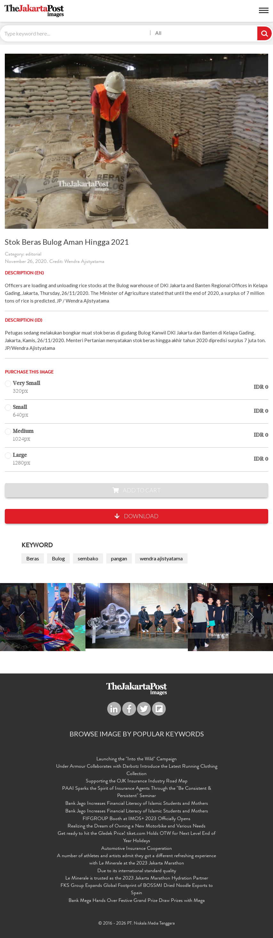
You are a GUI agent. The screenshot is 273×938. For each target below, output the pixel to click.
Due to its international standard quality (136, 871)
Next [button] (251, 617)
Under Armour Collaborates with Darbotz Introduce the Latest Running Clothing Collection (136, 770)
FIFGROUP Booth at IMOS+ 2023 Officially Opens (136, 819)
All (158, 33)
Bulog (58, 558)
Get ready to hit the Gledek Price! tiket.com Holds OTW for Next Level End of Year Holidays (136, 837)
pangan (119, 558)
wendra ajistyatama (161, 558)
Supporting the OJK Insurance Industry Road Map (137, 781)
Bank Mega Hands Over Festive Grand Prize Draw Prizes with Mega (136, 900)
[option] (136, 616)
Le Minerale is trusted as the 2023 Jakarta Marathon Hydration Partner (136, 878)
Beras (32, 558)
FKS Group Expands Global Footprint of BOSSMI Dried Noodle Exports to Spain (136, 889)
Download (136, 515)
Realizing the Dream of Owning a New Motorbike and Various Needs (136, 826)
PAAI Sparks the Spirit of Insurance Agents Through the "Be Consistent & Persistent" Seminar (136, 792)
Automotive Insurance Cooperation (136, 848)
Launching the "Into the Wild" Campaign (136, 759)
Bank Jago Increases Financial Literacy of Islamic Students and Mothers (136, 803)
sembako (88, 558)
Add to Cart (136, 490)
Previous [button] (22, 617)
